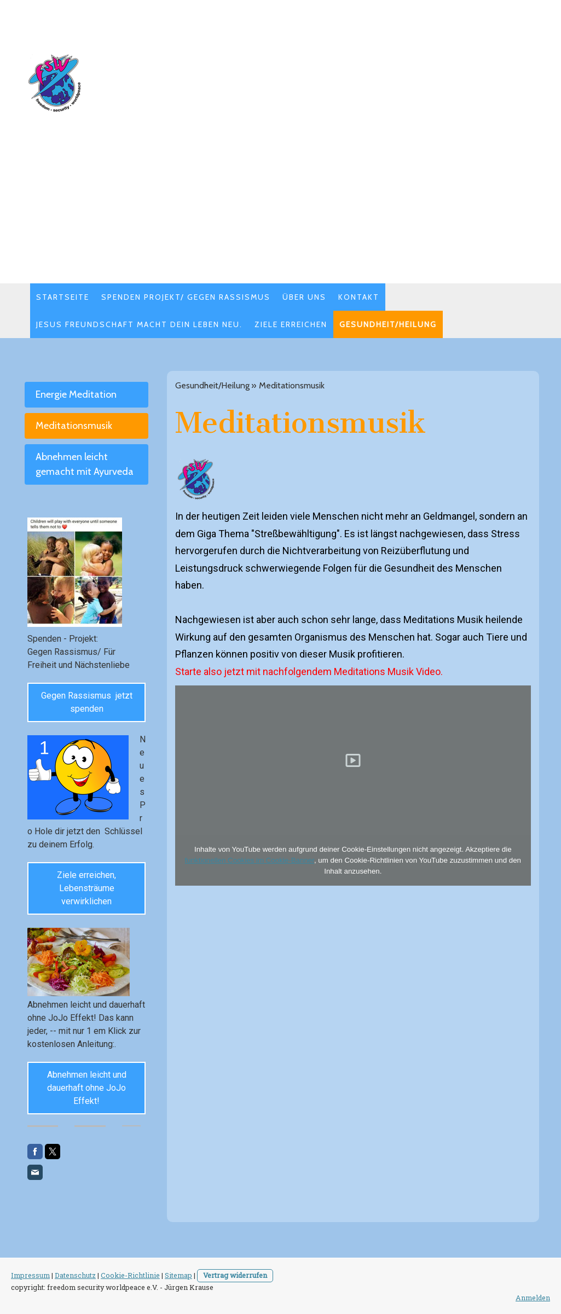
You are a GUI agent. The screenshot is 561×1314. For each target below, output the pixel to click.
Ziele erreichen (291, 324)
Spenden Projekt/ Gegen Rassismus (185, 297)
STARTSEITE (62, 297)
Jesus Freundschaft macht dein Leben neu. (139, 324)
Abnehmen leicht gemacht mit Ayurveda (85, 464)
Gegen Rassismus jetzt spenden (86, 702)
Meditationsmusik (74, 426)
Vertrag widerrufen (235, 1275)
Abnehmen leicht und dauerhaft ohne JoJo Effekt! (86, 1087)
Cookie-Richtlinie (130, 1275)
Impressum (30, 1275)
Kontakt (358, 297)
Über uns (304, 297)
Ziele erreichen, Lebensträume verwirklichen (86, 888)
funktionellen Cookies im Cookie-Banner (249, 860)
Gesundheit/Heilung (388, 324)
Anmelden (533, 1297)
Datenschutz (75, 1275)
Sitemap (178, 1275)
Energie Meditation (76, 394)
